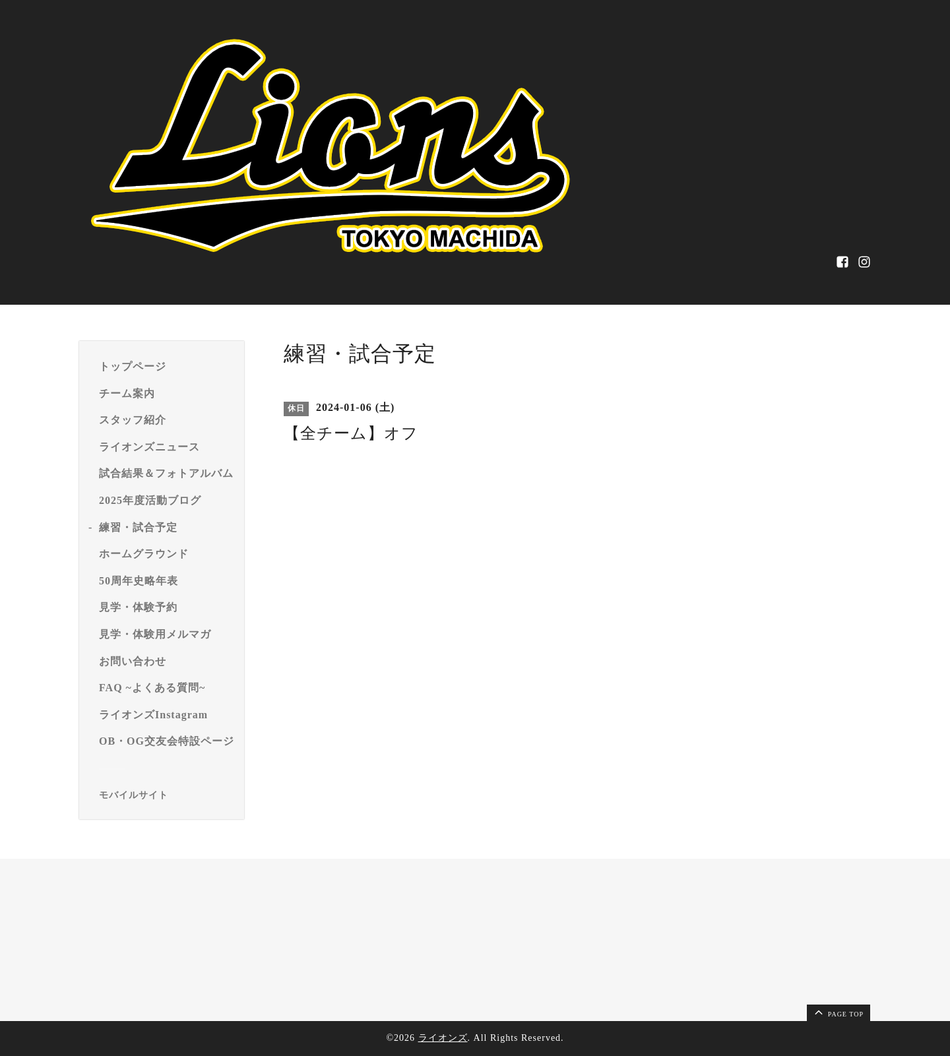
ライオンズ (443, 1038)
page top (838, 1011)
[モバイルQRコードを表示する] (166, 795)
